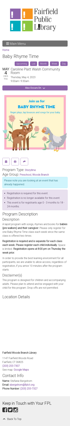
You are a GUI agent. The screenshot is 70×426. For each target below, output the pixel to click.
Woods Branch (40, 174)
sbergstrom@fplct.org (22, 384)
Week (54, 63)
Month (43, 63)
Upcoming (21, 63)
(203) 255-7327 (29, 388)
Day (64, 63)
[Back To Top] (35, 419)
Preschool (25, 174)
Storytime (30, 170)
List (33, 63)
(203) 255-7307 (11, 365)
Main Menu (16, 43)
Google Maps (21, 369)
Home (5, 50)
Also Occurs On (35, 88)
